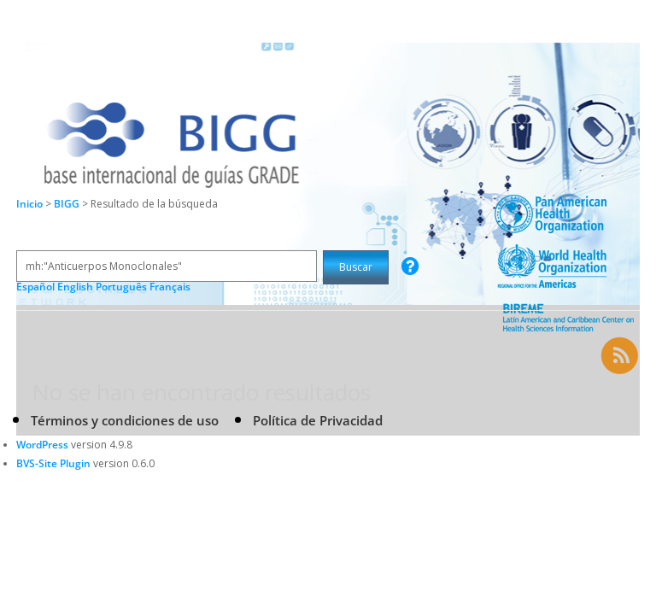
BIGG (68, 203)
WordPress (42, 444)
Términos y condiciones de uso (125, 420)
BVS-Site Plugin (53, 463)
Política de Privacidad (318, 420)
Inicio (29, 203)
